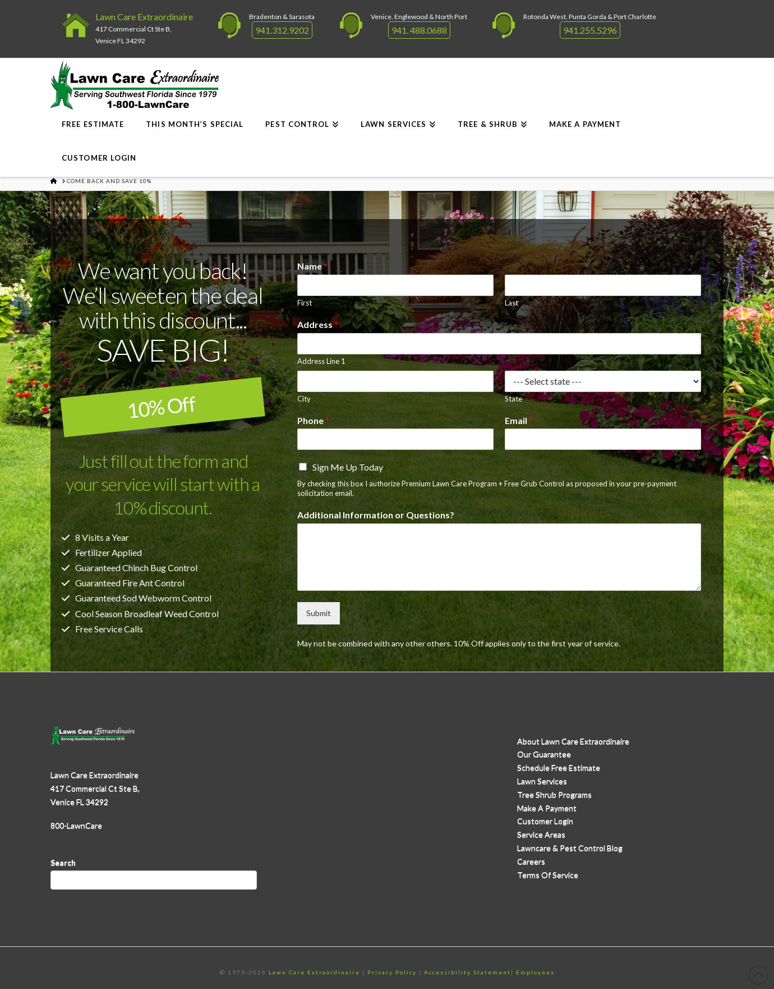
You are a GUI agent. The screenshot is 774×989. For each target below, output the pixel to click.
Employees (535, 972)
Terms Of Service (547, 874)
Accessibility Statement (467, 972)
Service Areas (541, 834)
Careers (531, 861)
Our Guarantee (544, 754)
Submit (318, 613)
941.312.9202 (282, 30)
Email (519, 420)
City (304, 398)
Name (312, 266)
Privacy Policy (392, 972)
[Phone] (395, 439)
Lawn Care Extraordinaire (144, 16)
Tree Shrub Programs (554, 794)
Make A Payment (547, 808)
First (304, 302)
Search (63, 862)
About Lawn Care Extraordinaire (573, 741)
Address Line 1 (321, 361)
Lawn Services (542, 781)
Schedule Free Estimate (558, 767)
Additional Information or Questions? (375, 514)
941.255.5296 (590, 30)
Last (511, 302)
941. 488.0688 (419, 30)
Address (317, 324)
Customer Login (545, 821)
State (513, 398)
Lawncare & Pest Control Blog (570, 848)
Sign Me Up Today (347, 467)
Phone (313, 420)
